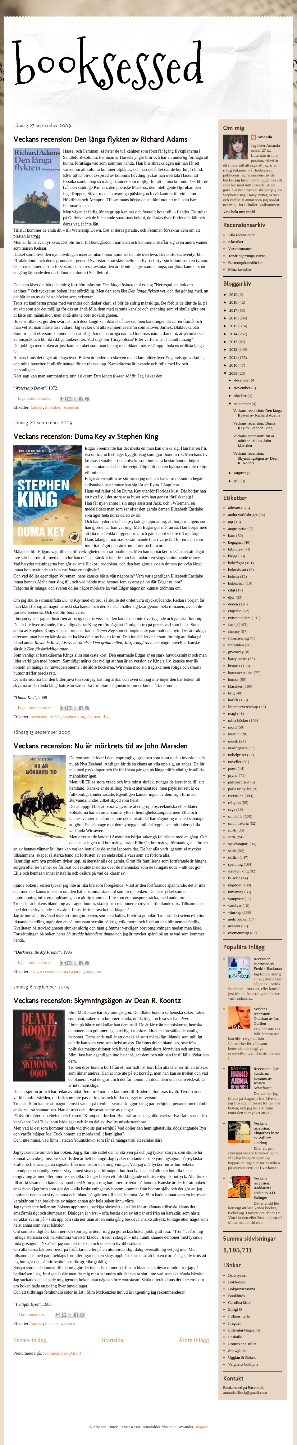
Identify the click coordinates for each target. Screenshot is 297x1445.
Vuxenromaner (240, 248)
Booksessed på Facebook (243, 1387)
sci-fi (232, 830)
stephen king (74, 717)
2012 (233, 349)
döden (233, 604)
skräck (55, 717)
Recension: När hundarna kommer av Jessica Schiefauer (266, 1078)
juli (237, 481)
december (242, 380)
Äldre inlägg (194, 1340)
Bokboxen (236, 1282)
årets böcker (238, 919)
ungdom (94, 971)
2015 (233, 325)
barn (231, 535)
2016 (233, 318)
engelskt (234, 611)
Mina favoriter (239, 269)
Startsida (112, 1340)
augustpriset (238, 528)
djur (231, 597)
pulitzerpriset (238, 782)
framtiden (236, 645)
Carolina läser (239, 1302)
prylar (233, 775)
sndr (172, 1427)
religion (234, 802)
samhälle (235, 816)
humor (233, 679)
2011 (233, 357)
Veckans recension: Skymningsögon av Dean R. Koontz (97, 1000)
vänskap (234, 912)
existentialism (239, 617)
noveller (234, 761)
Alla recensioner (241, 235)
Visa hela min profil (239, 211)
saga (231, 809)
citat (231, 590)
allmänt (234, 508)
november (242, 388)
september (243, 403)
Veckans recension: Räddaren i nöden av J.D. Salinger (265, 1188)
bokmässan (237, 569)
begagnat (235, 542)
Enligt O (235, 1309)
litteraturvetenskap (243, 706)
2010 (233, 365)
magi (232, 713)
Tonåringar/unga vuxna (247, 255)
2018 (233, 302)
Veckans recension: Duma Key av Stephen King (85, 436)
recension (70, 407)
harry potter (237, 658)
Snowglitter (237, 1350)
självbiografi (238, 843)
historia (234, 665)
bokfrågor (236, 562)
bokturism (236, 583)
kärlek (233, 700)
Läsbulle (235, 1337)
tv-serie (234, 878)
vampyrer (236, 898)
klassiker (52, 407)
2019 (233, 294)
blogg (232, 556)
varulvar (234, 905)
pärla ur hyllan (240, 789)
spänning (77, 971)
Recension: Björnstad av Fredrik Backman (268, 964)
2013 (233, 341)
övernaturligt (98, 717)
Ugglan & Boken (242, 1357)
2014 (233, 334)
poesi (232, 768)
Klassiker (235, 241)
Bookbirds (236, 1295)
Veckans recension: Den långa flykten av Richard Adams (100, 139)
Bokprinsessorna (241, 1289)
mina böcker (238, 720)
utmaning (235, 892)
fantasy (37, 407)
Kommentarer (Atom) (62, 1353)
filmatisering (238, 638)
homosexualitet (240, 672)
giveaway (236, 651)
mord (232, 727)
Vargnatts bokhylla (243, 1364)
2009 (233, 373)
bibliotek (235, 549)
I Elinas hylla (238, 1316)
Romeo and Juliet (242, 1343)
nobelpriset (237, 754)
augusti (240, 473)
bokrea (233, 576)
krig (34, 971)
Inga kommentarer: (35, 398)
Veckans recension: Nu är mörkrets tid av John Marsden (100, 745)
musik (233, 741)
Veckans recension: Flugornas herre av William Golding (266, 1133)
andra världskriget (242, 514)
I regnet (234, 1323)
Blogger (200, 1427)
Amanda (264, 137)
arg (230, 522)
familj (233, 624)
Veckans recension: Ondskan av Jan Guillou (266, 1016)
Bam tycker (237, 1275)
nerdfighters (238, 748)
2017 (233, 310)
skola (232, 850)
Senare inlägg (30, 1340)
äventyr (234, 926)
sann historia (238, 823)
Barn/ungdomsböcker (245, 262)
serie (63, 971)
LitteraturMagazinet (244, 1330)
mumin (234, 734)
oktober (241, 395)
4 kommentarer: (32, 1314)
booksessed (108, 65)
